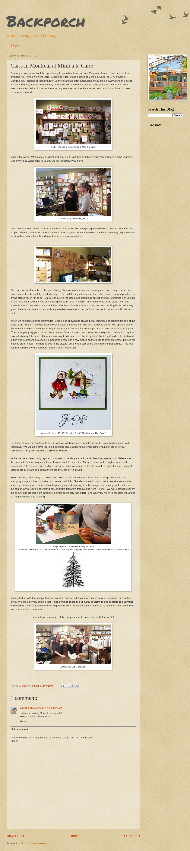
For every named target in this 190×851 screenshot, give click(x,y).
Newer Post (15, 836)
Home (15, 46)
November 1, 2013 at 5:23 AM (46, 708)
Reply (23, 721)
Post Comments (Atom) (34, 843)
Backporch (46, 20)
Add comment (20, 729)
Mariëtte (24, 708)
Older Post (132, 836)
